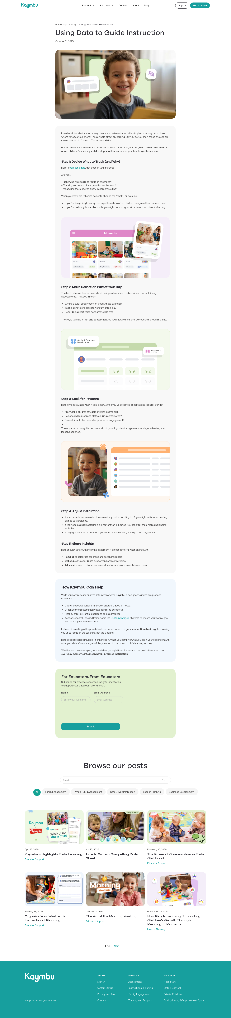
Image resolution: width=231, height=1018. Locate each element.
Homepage (61, 24)
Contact (123, 5)
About (135, 5)
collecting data (77, 167)
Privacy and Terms (107, 994)
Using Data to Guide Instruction (96, 24)
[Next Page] (118, 946)
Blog (146, 5)
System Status (105, 988)
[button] (88, 5)
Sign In (182, 5)
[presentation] (83, 713)
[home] (50, 5)
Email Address (102, 693)
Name (64, 693)
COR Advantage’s (120, 618)
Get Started (200, 5)
